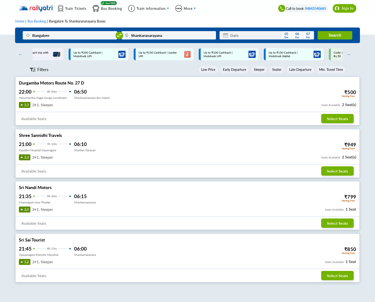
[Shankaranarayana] (168, 35)
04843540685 (315, 8)
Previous (19, 54)
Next (347, 54)
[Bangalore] (70, 35)
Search (335, 35)
